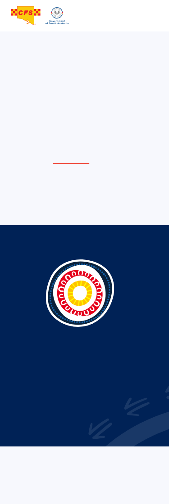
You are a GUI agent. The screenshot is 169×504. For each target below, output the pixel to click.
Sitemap (121, 481)
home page (71, 160)
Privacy (46, 481)
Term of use (83, 481)
